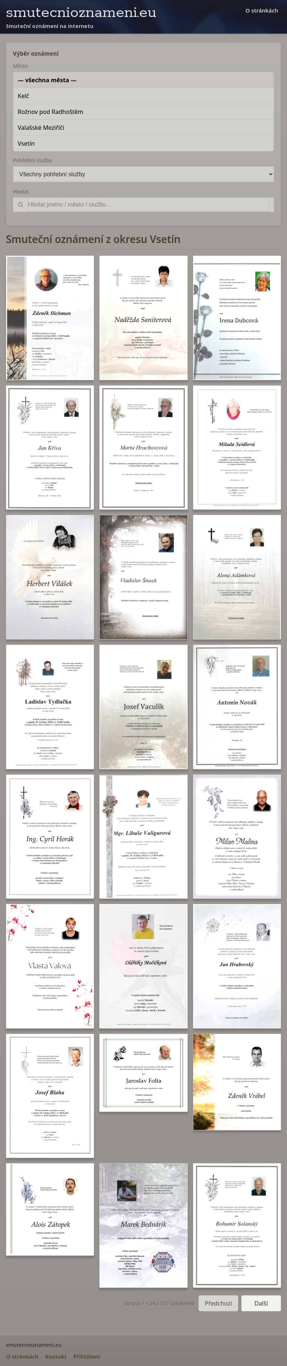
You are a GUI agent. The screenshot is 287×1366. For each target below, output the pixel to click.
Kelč (23, 96)
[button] (50, 318)
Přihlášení (86, 1356)
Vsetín (26, 143)
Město (20, 65)
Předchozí (218, 1303)
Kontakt (55, 1356)
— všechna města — (47, 80)
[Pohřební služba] (143, 174)
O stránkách (262, 10)
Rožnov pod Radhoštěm (50, 112)
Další (261, 1303)
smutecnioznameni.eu (81, 12)
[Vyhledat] (148, 205)
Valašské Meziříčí (41, 128)
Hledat (21, 191)
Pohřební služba (32, 160)
